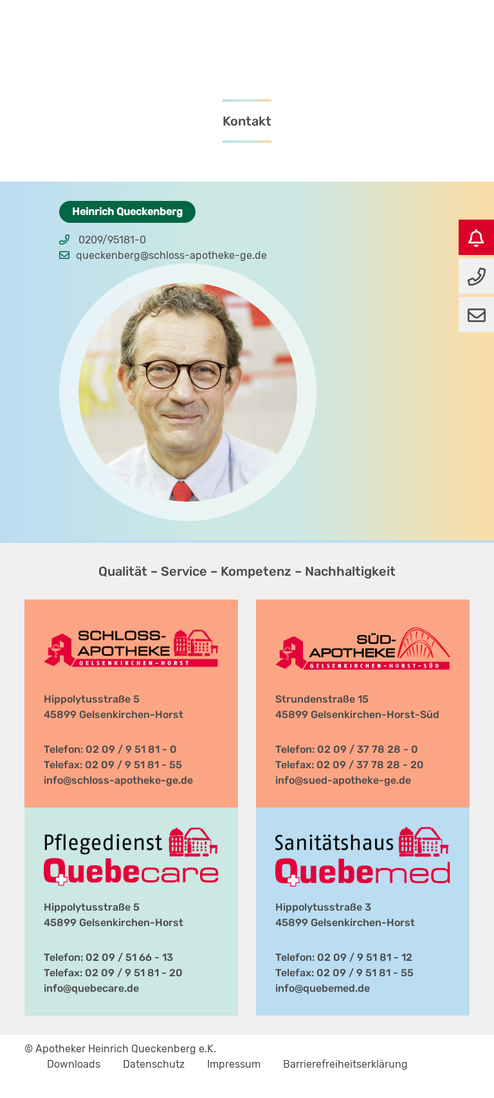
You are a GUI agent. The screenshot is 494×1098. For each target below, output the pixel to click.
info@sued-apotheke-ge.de (343, 780)
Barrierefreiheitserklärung (345, 1064)
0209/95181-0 (112, 240)
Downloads (73, 1064)
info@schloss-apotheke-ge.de (118, 780)
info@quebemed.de (322, 988)
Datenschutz (154, 1064)
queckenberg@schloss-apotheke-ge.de (171, 255)
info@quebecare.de (91, 988)
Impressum (234, 1064)
